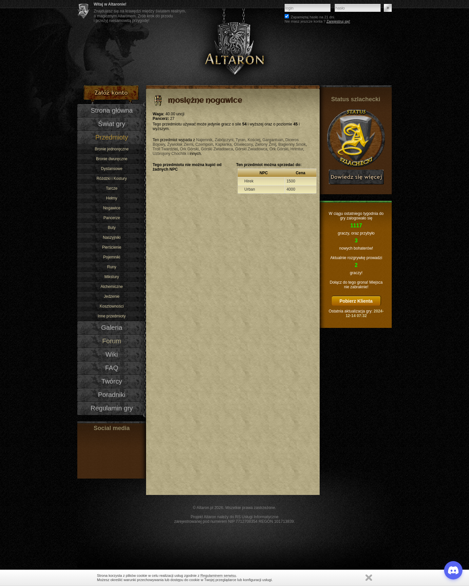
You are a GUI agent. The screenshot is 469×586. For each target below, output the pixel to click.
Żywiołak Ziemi (180, 144)
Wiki (111, 354)
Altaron (234, 42)
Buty (112, 227)
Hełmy (111, 198)
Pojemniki (111, 257)
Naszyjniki (112, 237)
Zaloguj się (388, 8)
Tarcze (111, 188)
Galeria (111, 327)
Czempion (204, 144)
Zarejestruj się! (338, 21)
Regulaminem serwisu (218, 575)
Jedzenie (112, 296)
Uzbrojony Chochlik (169, 153)
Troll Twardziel (165, 149)
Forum (111, 341)
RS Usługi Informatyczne (256, 517)
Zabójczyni (224, 140)
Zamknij (369, 578)
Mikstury (111, 276)
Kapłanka (223, 144)
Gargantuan (272, 140)
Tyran (240, 140)
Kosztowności (111, 306)
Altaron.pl (205, 507)
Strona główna (112, 110)
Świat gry (111, 123)
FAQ (111, 367)
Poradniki (111, 394)
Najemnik (204, 140)
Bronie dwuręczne (111, 159)
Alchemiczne (112, 286)
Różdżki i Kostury (112, 178)
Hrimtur (297, 149)
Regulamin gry (111, 408)
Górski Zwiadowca (217, 149)
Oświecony (243, 144)
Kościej (254, 140)
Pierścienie (112, 247)
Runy (111, 267)
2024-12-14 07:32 (365, 313)
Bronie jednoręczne (111, 149)
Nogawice (112, 208)
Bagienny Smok (292, 144)
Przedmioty (111, 137)
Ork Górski (189, 149)
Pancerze (111, 218)
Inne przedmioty (111, 316)
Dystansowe (111, 168)
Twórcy (111, 381)
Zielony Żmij (265, 144)
